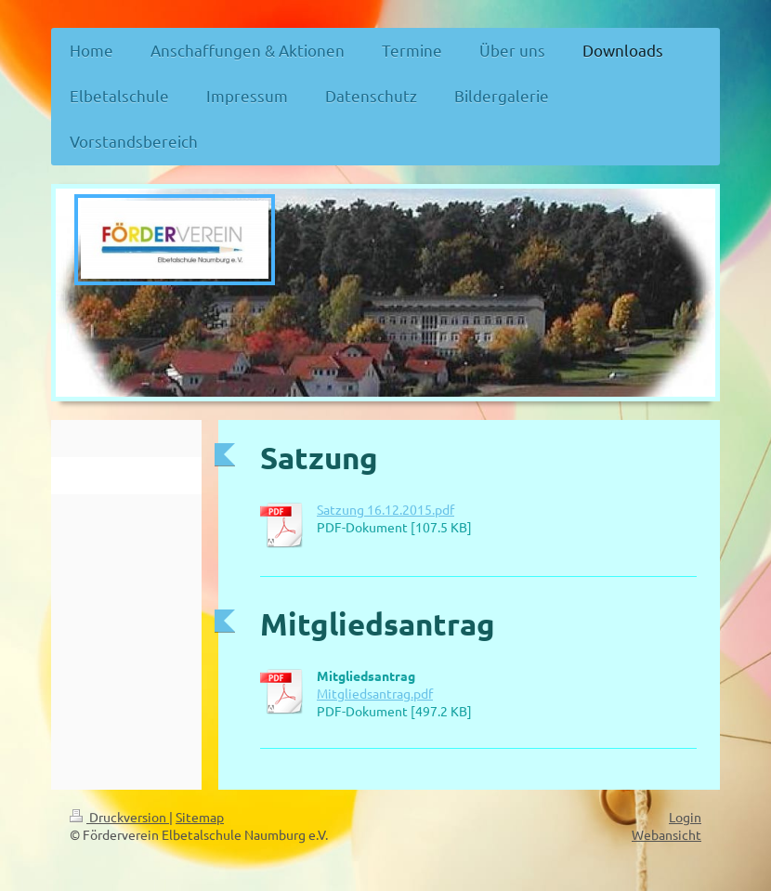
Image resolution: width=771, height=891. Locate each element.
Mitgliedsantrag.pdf (375, 693)
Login (685, 816)
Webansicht (666, 834)
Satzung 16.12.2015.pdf (385, 509)
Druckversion (119, 816)
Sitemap (200, 816)
